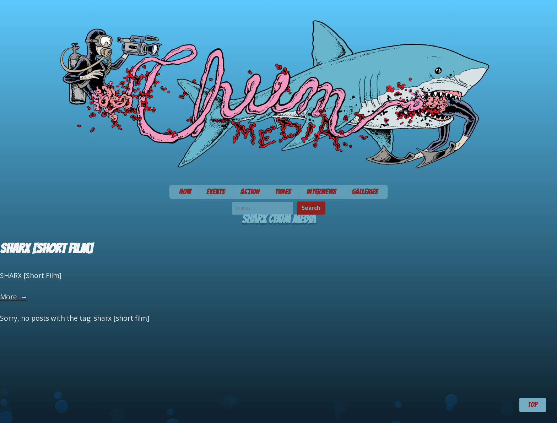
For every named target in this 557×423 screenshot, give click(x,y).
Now (185, 192)
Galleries (365, 192)
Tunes (283, 192)
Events (215, 192)
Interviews (321, 192)
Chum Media (278, 90)
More (13, 297)
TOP (532, 404)
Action (249, 192)
